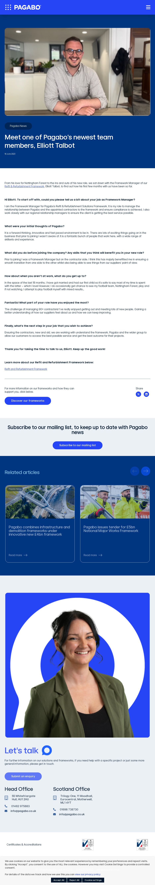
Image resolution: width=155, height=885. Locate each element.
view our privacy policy (88, 874)
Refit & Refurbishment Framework (24, 186)
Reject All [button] (74, 880)
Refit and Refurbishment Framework (26, 369)
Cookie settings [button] (93, 880)
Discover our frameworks (29, 400)
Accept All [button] (58, 880)
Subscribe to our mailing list (78, 445)
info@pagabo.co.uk (23, 813)
